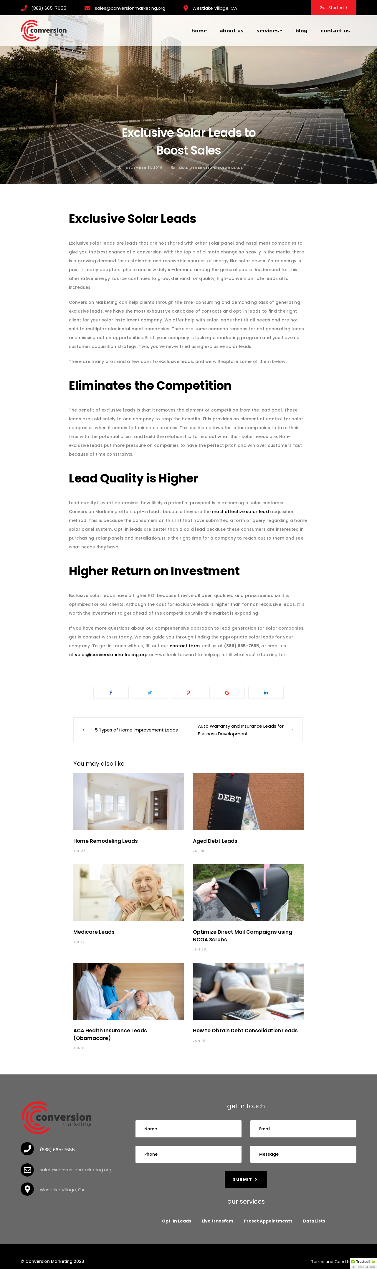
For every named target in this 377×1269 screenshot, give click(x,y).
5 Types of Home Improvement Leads (136, 730)
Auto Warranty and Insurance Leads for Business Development (241, 730)
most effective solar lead (240, 512)
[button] (363, 1263)
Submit (245, 1179)
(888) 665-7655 (48, 8)
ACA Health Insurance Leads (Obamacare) (110, 1034)
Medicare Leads (94, 931)
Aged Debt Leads (215, 841)
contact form (185, 646)
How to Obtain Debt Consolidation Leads (245, 1030)
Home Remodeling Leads (105, 841)
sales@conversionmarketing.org (130, 8)
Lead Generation (197, 167)
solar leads (230, 167)
